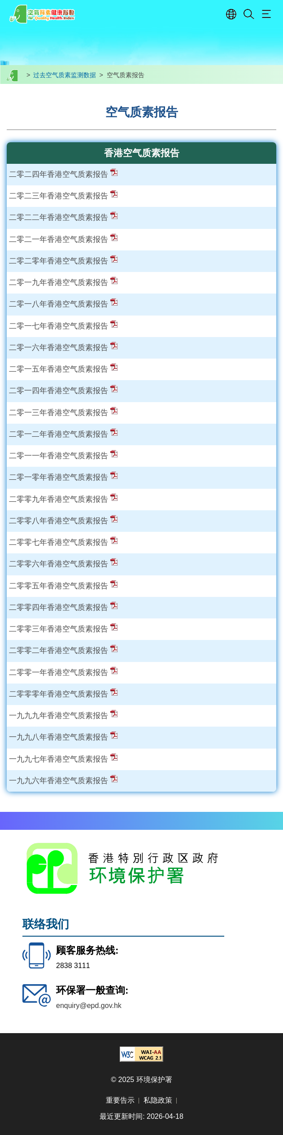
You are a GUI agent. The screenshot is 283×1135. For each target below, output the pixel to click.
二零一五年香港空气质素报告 (63, 368)
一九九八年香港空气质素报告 (63, 736)
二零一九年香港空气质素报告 (63, 282)
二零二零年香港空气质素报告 (63, 260)
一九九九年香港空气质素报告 (63, 715)
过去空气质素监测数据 (64, 75)
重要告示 (120, 1100)
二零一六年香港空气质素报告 (63, 347)
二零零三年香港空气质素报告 (63, 628)
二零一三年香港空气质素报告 (63, 412)
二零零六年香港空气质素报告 (63, 563)
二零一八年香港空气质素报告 (63, 303)
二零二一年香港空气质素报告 (63, 239)
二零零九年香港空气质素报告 (63, 499)
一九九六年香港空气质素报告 (63, 780)
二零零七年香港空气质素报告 (63, 542)
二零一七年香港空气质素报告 (63, 325)
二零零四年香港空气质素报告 (63, 607)
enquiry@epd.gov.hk (89, 1005)
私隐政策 (158, 1100)
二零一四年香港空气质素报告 (63, 390)
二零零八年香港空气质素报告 (63, 520)
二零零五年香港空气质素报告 (63, 585)
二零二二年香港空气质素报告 (63, 217)
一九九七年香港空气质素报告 (63, 758)
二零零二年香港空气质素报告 (63, 650)
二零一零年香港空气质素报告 (63, 477)
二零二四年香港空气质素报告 (63, 174)
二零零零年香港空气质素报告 (63, 693)
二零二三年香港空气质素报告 (63, 195)
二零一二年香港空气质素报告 (63, 433)
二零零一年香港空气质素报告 (63, 672)
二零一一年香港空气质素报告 (63, 455)
